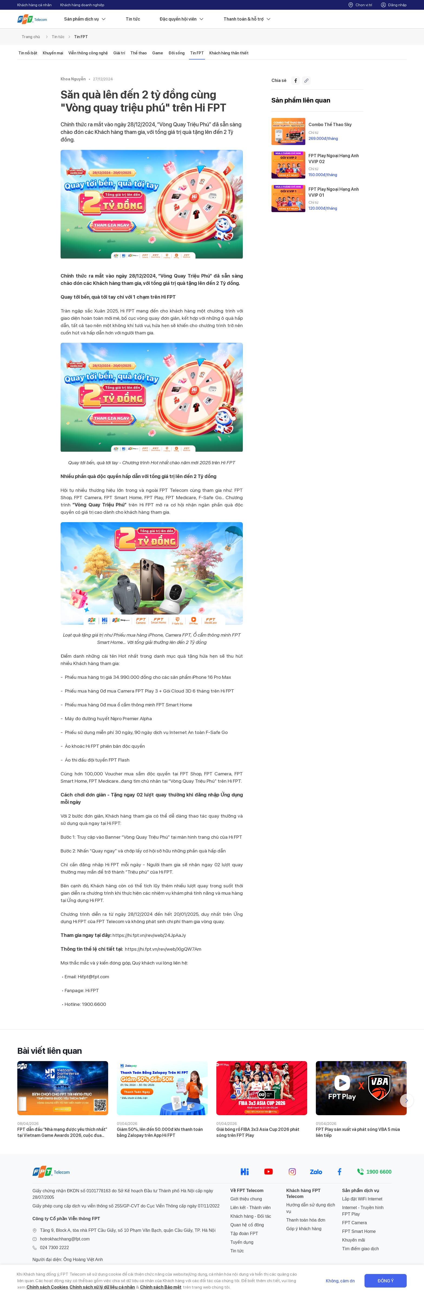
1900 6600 (379, 1172)
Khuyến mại (53, 53)
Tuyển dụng (241, 1242)
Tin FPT (81, 37)
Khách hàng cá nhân (34, 5)
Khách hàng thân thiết (229, 53)
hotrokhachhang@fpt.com (65, 1239)
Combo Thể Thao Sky (330, 124)
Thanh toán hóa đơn (305, 1220)
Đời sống (176, 53)
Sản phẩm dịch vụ (85, 19)
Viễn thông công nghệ (88, 53)
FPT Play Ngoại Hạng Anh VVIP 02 (334, 158)
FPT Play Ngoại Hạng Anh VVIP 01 (334, 192)
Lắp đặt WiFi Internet (362, 1199)
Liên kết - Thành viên (250, 1207)
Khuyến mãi (353, 1240)
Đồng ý (385, 1280)
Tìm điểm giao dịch (360, 1248)
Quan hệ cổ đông (247, 1225)
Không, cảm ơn (340, 1280)
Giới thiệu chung (246, 1199)
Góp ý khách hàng (304, 1228)
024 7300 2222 (54, 1247)
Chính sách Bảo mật (160, 1287)
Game (157, 53)
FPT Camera (354, 1222)
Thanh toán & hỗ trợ (247, 19)
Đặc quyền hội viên (182, 19)
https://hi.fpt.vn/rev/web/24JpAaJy (149, 935)
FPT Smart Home (359, 1231)
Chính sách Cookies (47, 1287)
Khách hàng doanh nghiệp (82, 5)
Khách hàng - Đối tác (250, 1216)
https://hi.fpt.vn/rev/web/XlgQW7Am (163, 949)
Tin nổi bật (27, 53)
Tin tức (133, 19)
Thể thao (138, 53)
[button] (406, 1100)
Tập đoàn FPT (244, 1233)
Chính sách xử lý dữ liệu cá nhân (102, 1287)
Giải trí (119, 53)
